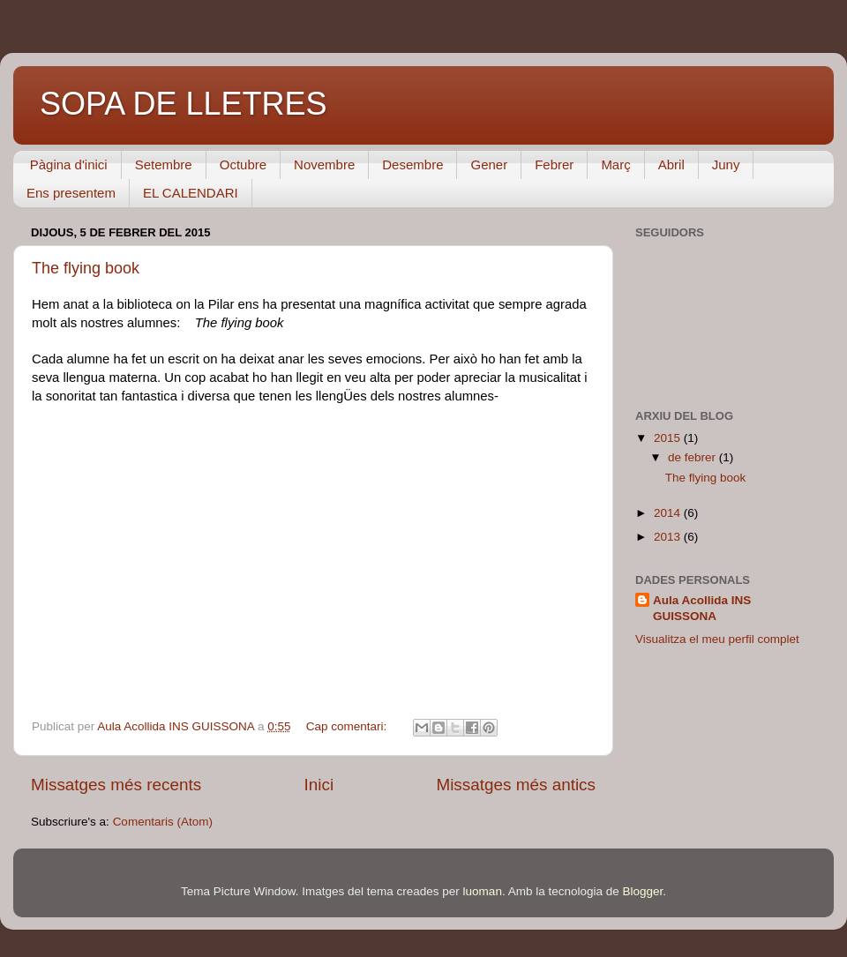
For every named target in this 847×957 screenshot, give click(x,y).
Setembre (163, 164)
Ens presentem (71, 192)
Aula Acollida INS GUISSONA (702, 609)
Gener (488, 164)
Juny (726, 164)
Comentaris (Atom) (163, 821)
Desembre (412, 164)
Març (615, 164)
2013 (669, 536)
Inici (319, 784)
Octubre (243, 164)
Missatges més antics (516, 784)
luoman (482, 891)
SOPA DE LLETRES (183, 104)
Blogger (642, 891)
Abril (671, 164)
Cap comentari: (348, 726)
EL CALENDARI (190, 192)
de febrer (693, 457)
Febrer (554, 164)
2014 (669, 513)
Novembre (324, 164)
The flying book (85, 268)
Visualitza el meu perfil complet (717, 639)
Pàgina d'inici (69, 164)
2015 (669, 438)
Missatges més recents (116, 784)
